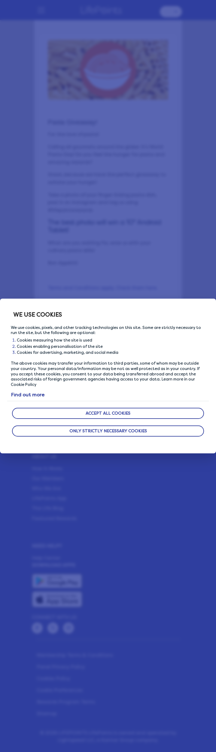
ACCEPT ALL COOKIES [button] (108, 413)
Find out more (27, 395)
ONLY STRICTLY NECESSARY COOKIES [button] (108, 431)
